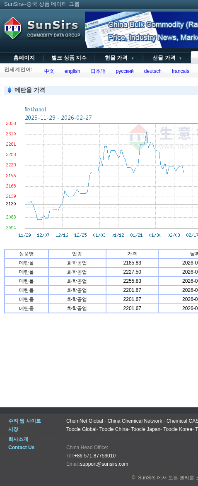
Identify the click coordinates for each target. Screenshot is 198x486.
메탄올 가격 (29, 90)
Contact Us (21, 447)
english (71, 71)
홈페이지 (24, 58)
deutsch (151, 71)
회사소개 (18, 439)
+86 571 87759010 (95, 456)
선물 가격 (166, 58)
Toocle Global (81, 429)
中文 (47, 71)
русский (123, 71)
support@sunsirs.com (104, 464)
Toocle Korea (177, 429)
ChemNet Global (84, 421)
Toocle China (113, 429)
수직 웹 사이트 (24, 421)
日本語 (97, 71)
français (179, 71)
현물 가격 (118, 58)
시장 (13, 429)
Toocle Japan (145, 429)
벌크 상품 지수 (69, 58)
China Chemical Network (134, 421)
